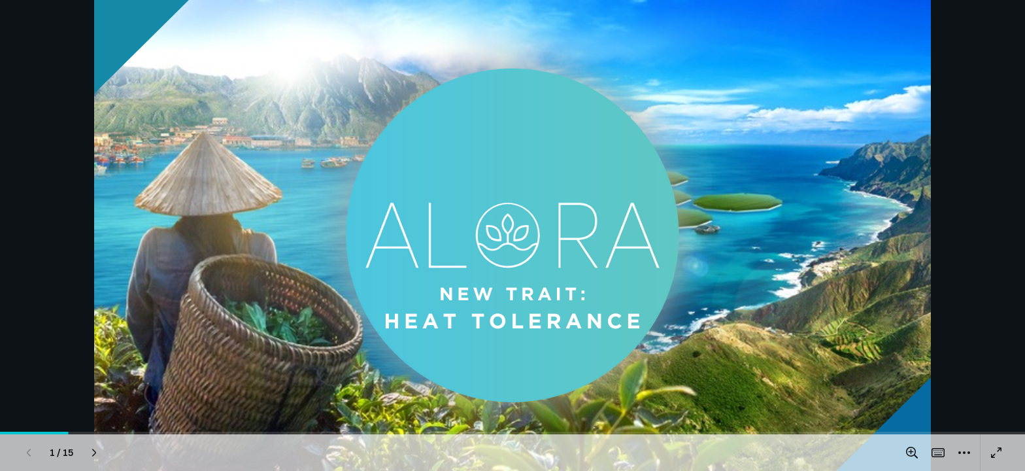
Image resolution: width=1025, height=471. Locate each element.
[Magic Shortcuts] (938, 452)
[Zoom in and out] (911, 452)
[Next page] (94, 452)
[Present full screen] (996, 452)
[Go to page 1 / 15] (61, 452)
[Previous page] (28, 452)
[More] (964, 452)
